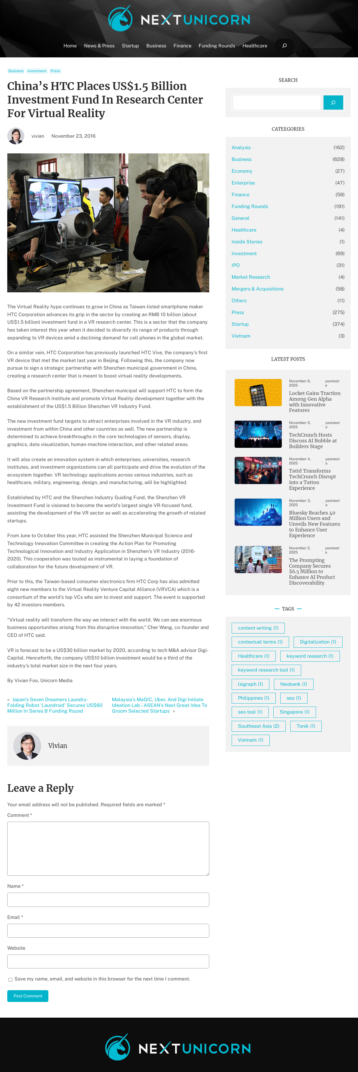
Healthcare (260, 230)
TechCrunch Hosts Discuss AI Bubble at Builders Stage (309, 430)
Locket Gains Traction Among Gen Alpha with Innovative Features (313, 396)
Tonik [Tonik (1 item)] (322, 728)
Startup (256, 324)
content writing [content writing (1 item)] (274, 602)
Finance (256, 194)
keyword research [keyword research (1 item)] (277, 658)
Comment (19, 792)
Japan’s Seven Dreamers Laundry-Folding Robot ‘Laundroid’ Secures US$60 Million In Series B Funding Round (56, 682)
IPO (252, 265)
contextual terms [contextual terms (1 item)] (276, 616)
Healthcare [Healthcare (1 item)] (269, 644)
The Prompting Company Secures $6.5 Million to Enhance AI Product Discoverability (313, 548)
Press (55, 71)
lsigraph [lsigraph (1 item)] (266, 686)
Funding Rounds (266, 206)
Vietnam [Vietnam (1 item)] (266, 742)
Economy (258, 171)
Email (15, 894)
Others (255, 300)
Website (16, 925)
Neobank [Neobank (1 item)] (309, 686)
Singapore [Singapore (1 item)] (311, 714)
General (256, 218)
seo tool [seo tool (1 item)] (266, 714)
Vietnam (257, 336)
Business (16, 71)
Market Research (267, 277)
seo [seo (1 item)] (310, 700)
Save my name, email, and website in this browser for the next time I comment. (102, 955)
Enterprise (259, 183)
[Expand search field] (284, 46)
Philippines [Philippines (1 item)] (269, 700)
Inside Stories (263, 242)
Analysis (257, 147)
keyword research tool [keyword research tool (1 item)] (282, 672)
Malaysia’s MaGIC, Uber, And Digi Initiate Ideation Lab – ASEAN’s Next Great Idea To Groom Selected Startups (167, 682)
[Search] (333, 102)
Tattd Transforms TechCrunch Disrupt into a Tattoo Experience (309, 467)
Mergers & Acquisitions (274, 289)
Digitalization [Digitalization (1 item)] (272, 630)
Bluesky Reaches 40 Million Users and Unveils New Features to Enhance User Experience (311, 507)
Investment (37, 71)
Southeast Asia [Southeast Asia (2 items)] (274, 728)
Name (15, 863)
